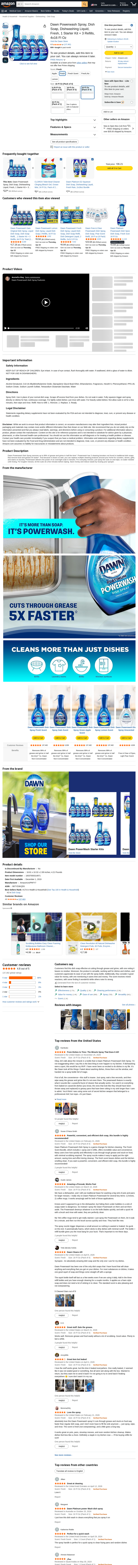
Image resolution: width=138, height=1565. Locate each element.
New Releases (114, 11)
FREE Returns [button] (58, 60)
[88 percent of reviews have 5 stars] (21, 977)
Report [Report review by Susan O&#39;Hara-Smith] (75, 1172)
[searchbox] (52, 4)
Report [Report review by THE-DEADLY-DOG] (75, 1315)
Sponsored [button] (7, 908)
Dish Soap (51, 17)
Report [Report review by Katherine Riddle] (57, 1547)
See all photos (128, 1005)
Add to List (108, 112)
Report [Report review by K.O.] (75, 1347)
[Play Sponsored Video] (37, 927)
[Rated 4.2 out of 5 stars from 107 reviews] (98, 949)
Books (56, 11)
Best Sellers (46, 11)
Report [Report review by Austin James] (75, 1240)
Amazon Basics (31, 11)
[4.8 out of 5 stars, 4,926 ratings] (93, 239)
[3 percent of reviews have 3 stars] (21, 987)
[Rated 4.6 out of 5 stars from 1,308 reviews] (44, 949)
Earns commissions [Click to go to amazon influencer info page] (32, 277)
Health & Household (9, 17)
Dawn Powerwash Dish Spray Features (28, 280)
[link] (48, 168)
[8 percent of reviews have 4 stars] (21, 982)
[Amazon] (8, 4)
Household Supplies (26, 17)
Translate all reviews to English (69, 1471)
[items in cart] (133, 4)
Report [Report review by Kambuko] (75, 1123)
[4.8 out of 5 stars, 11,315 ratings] (118, 239)
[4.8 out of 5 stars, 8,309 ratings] (18, 242)
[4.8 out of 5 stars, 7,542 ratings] (68, 242)
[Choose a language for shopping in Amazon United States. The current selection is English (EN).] (93, 4)
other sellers (82, 63)
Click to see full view (28, 64)
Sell (90, 11)
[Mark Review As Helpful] (61, 1124)
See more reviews (63, 1455)
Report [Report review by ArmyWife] (75, 1400)
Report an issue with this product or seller (70, 147)
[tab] (65, 990)
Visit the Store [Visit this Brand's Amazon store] (74, 853)
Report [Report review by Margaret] (57, 1522)
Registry (126, 11)
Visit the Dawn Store (59, 41)
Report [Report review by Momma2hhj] (75, 1446)
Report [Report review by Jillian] (57, 1497)
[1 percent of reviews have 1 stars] (21, 996)
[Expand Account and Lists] (116, 5)
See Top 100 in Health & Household (63, 890)
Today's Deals (68, 11)
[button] (4, 11)
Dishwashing (40, 17)
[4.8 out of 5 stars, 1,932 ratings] (43, 236)
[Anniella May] (18, 277)
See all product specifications (64, 142)
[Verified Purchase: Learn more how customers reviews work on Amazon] (100, 1058)
